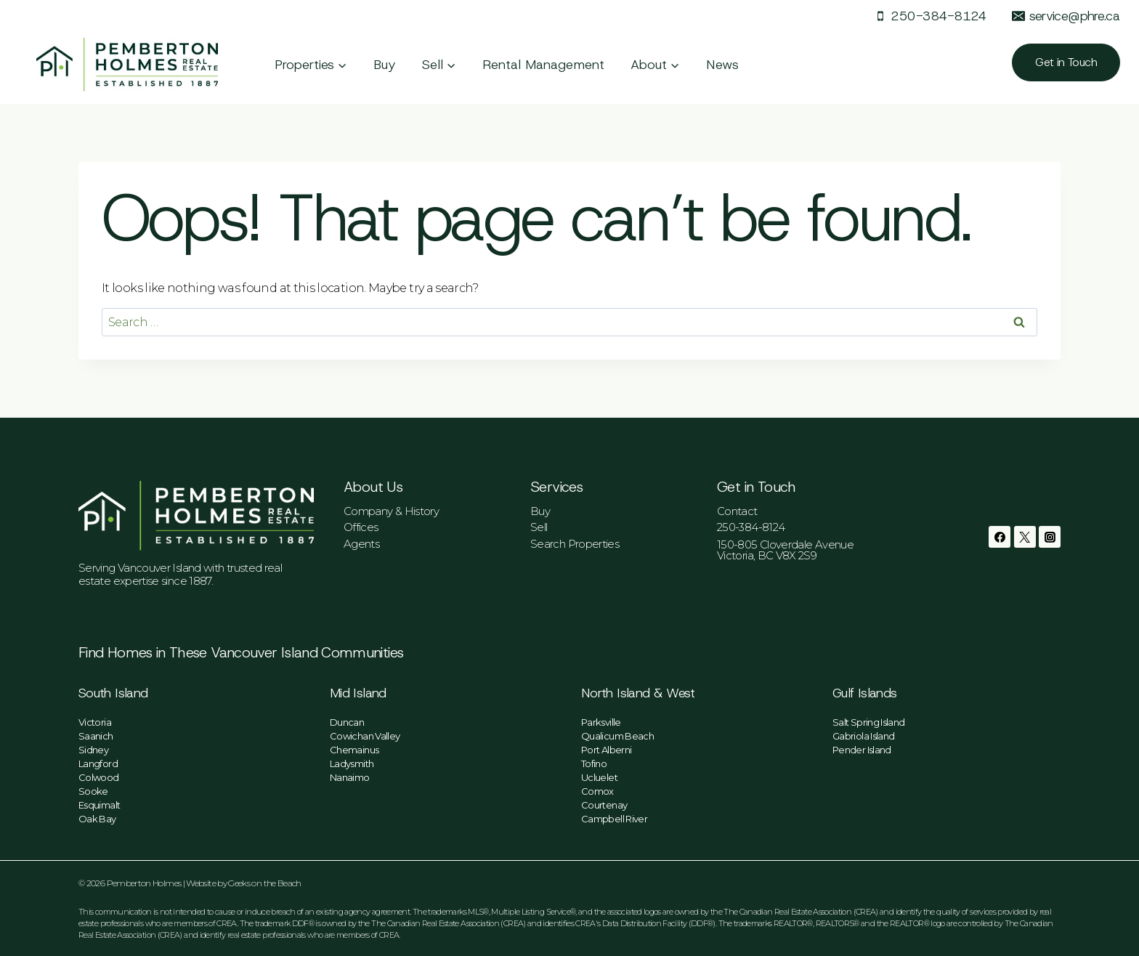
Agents (361, 544)
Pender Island (861, 750)
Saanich (95, 736)
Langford (98, 763)
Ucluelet (599, 777)
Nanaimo (350, 777)
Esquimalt (99, 805)
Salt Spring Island (868, 722)
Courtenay (604, 805)
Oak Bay (97, 819)
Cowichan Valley (365, 736)
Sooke (93, 791)
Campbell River (614, 819)
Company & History (391, 511)
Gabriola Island (863, 736)
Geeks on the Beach (264, 883)
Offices (361, 527)
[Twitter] (1025, 537)
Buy (384, 64)
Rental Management (543, 64)
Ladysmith (351, 763)
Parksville (601, 722)
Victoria (94, 722)
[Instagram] (1050, 537)
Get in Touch (1066, 62)
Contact (737, 511)
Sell (538, 527)
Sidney (93, 750)
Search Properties (574, 544)
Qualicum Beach (617, 736)
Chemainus (354, 750)
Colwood (98, 777)
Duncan (347, 722)
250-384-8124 (751, 527)
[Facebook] (999, 537)
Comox (597, 791)
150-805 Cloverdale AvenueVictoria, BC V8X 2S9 (785, 550)
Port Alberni (606, 750)
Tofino (594, 763)
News (722, 64)
